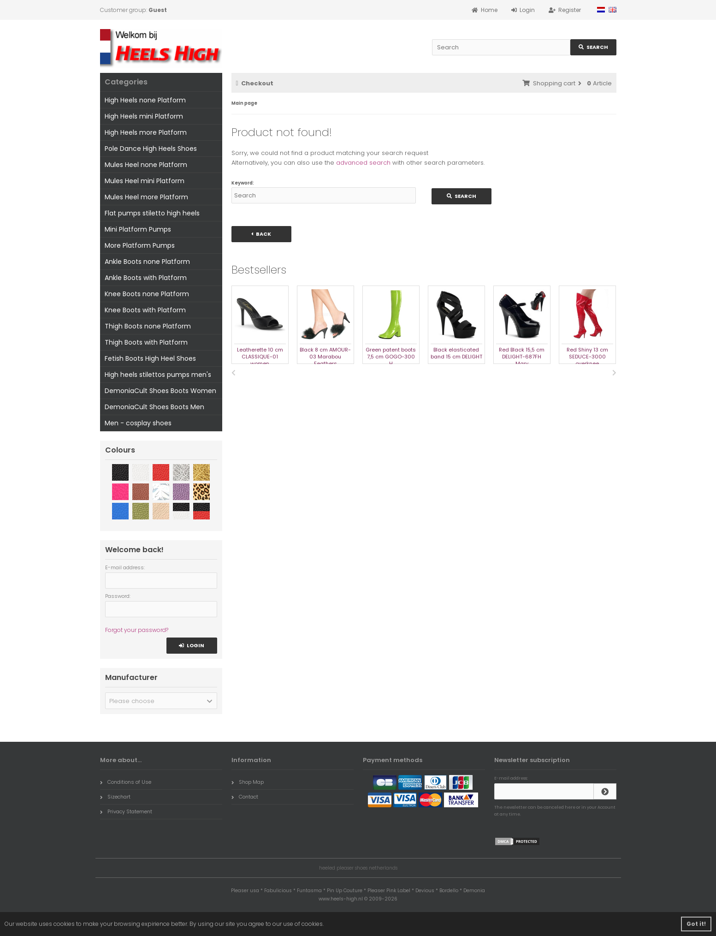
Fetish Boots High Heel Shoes (150, 358)
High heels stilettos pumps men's (158, 374)
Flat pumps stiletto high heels (152, 213)
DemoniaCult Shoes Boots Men (154, 406)
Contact (244, 796)
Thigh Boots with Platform (146, 342)
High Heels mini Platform (144, 116)
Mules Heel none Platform (146, 164)
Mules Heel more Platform (146, 197)
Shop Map (247, 782)
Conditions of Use (125, 782)
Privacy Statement (126, 811)
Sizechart (115, 796)
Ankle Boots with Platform (146, 277)
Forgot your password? (136, 630)
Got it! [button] (696, 924)
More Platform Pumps (140, 245)
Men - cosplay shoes (138, 423)
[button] (161, 700)
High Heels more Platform (146, 132)
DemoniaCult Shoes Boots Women (160, 390)
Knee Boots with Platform (145, 310)
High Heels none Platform (145, 100)
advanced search (363, 162)
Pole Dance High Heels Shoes (151, 148)
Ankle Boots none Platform (147, 261)
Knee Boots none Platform (147, 293)
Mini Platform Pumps (138, 229)
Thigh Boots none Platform (148, 326)
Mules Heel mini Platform (144, 180)
